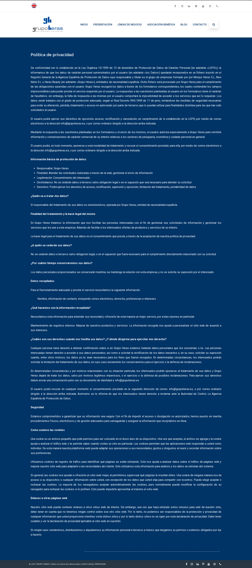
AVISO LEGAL (87, 564)
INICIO (84, 24)
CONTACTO (200, 24)
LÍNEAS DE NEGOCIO (130, 24)
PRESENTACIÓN (102, 24)
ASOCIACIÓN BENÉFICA (161, 24)
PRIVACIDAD (100, 564)
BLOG (183, 24)
